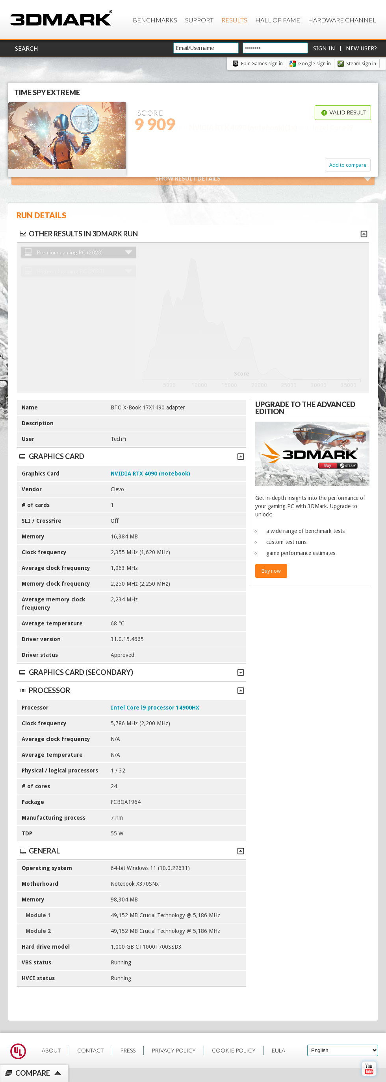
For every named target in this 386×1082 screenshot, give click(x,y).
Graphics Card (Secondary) (131, 672)
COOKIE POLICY (234, 1050)
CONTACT (90, 1050)
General (131, 850)
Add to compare (347, 165)
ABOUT (51, 1050)
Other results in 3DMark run (78, 233)
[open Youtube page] (369, 1078)
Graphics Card (131, 456)
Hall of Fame (277, 20)
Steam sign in (361, 63)
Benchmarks (155, 20)
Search (26, 48)
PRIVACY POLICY (174, 1050)
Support (199, 20)
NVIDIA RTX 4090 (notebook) (150, 473)
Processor (131, 690)
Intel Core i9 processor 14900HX (155, 707)
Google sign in (314, 63)
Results (234, 20)
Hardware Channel (342, 20)
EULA (278, 1050)
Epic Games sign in (262, 63)
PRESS (127, 1050)
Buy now (271, 571)
